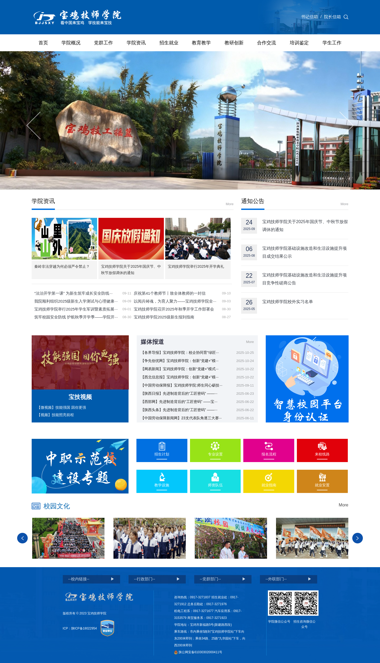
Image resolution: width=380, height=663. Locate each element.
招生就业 (168, 42)
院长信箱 (332, 17)
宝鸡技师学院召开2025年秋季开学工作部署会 (174, 309)
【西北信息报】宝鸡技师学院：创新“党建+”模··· (179, 377)
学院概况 (70, 42)
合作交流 (266, 42)
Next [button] (357, 538)
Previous (33, 125)
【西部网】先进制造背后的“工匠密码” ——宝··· (179, 401)
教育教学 (201, 42)
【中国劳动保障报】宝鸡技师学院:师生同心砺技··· (181, 385)
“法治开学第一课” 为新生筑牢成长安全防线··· (73, 293)
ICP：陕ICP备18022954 (80, 628)
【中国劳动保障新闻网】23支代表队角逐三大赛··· (181, 418)
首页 (43, 42)
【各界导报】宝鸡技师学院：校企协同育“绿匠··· (180, 352)
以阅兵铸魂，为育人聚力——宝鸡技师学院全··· (175, 301)
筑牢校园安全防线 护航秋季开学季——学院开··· (76, 317)
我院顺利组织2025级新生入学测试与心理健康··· (76, 301)
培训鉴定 (299, 42)
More (230, 204)
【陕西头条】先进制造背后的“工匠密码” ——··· (179, 410)
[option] (68, 538)
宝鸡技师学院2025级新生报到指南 (164, 317)
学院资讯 (136, 42)
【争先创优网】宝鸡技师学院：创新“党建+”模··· (179, 361)
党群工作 (103, 42)
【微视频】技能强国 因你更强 (61, 407)
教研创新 (234, 42)
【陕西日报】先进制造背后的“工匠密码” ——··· (179, 393)
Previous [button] (22, 538)
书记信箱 (309, 17)
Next (346, 125)
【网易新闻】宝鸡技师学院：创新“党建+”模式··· (179, 369)
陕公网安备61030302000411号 (198, 652)
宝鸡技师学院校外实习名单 (287, 301)
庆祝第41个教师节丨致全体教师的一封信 (170, 293)
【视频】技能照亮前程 (55, 415)
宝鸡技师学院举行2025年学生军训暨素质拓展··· (76, 309)
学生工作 (331, 42)
